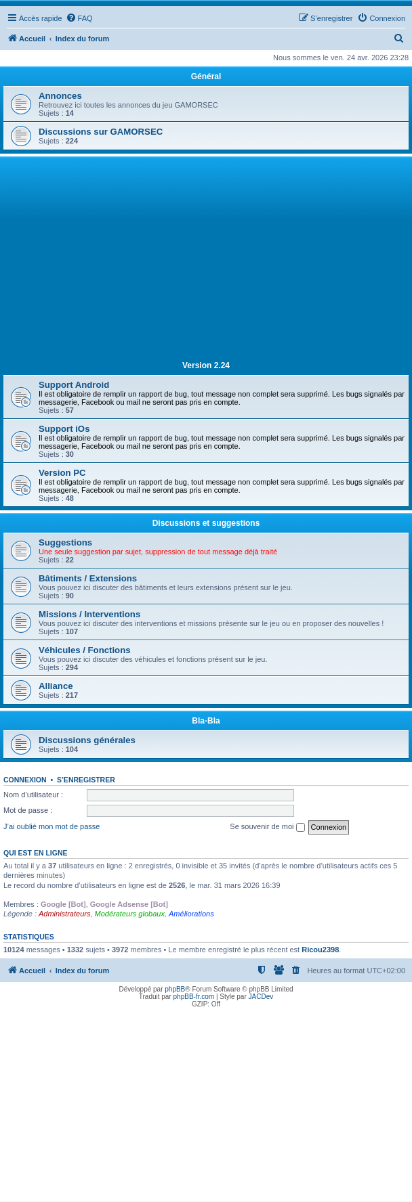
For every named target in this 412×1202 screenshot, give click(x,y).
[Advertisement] (206, 261)
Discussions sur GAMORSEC (101, 132)
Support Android (74, 385)
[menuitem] (79, 18)
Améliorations (191, 914)
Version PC (62, 473)
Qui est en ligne (35, 853)
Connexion (25, 780)
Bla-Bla (206, 721)
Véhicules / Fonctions (85, 650)
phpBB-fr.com (194, 996)
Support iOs (64, 429)
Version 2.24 (206, 365)
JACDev (261, 996)
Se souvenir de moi (267, 827)
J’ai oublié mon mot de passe (51, 826)
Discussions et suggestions (206, 523)
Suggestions (65, 542)
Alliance (56, 686)
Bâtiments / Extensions (88, 578)
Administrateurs (64, 914)
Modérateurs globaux (130, 914)
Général (206, 76)
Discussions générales (87, 740)
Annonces (60, 96)
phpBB (175, 989)
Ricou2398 (320, 949)
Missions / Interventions (89, 614)
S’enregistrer (86, 780)
